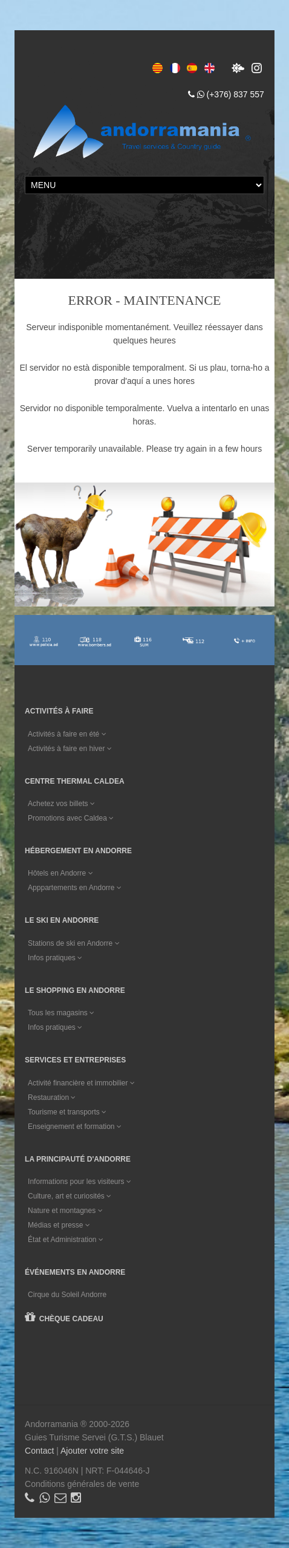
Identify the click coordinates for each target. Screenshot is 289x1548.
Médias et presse (59, 1225)
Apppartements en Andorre (75, 887)
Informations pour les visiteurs (79, 1181)
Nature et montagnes (65, 1210)
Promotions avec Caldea (71, 818)
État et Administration (65, 1239)
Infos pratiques (55, 958)
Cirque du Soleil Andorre (67, 1294)
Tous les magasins (61, 1013)
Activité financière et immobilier (81, 1083)
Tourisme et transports (67, 1112)
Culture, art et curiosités (69, 1196)
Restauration (52, 1097)
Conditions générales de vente (82, 1484)
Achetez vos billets (61, 803)
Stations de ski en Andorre (73, 943)
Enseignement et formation (75, 1126)
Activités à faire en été (67, 734)
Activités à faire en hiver (70, 748)
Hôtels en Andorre (60, 873)
